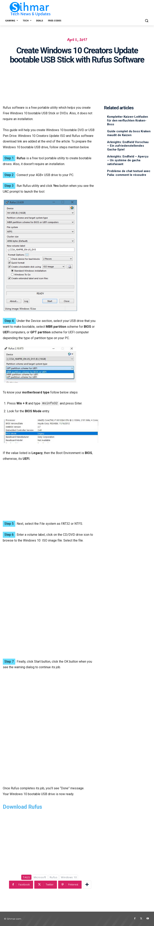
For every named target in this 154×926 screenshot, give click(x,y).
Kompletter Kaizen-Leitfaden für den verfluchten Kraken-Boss (127, 120)
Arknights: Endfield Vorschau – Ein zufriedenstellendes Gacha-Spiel (128, 144)
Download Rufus (22, 807)
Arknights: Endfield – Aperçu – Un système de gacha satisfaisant (127, 158)
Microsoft (40, 877)
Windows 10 (69, 877)
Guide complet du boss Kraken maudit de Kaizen (129, 132)
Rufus (54, 877)
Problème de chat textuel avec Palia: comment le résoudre (128, 170)
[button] (146, 20)
